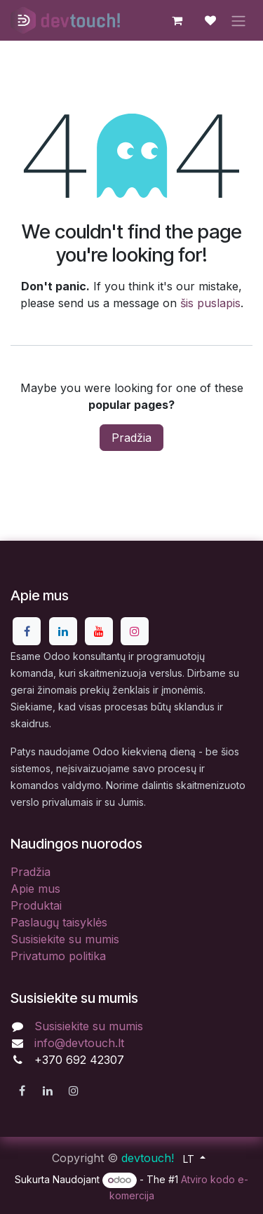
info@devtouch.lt (79, 1043)
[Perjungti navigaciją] (238, 20)
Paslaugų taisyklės (59, 922)
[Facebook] (27, 631)
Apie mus (35, 889)
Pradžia (131, 438)
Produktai (36, 905)
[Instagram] (135, 631)
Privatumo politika (58, 956)
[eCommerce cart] (177, 20)
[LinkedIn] (63, 631)
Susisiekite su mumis (65, 939)
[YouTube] (99, 631)
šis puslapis (210, 303)
